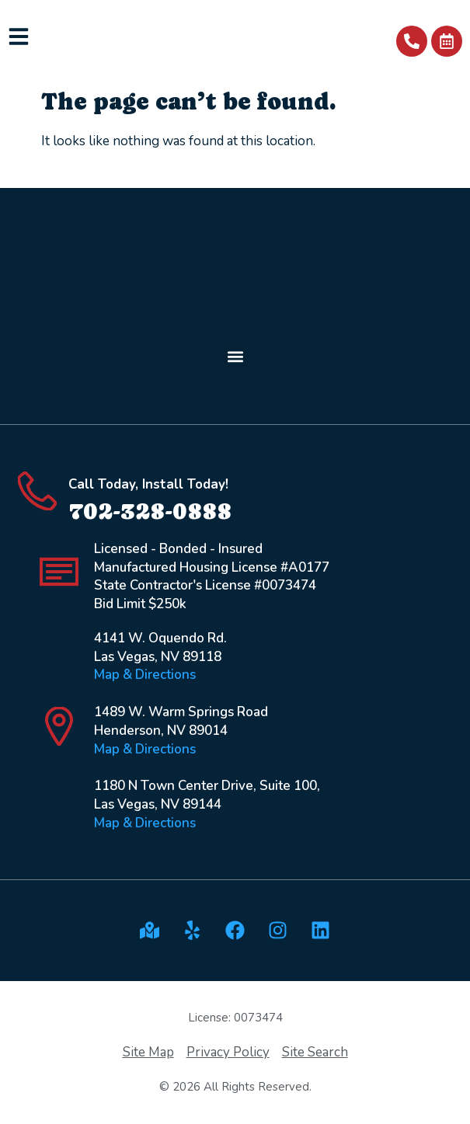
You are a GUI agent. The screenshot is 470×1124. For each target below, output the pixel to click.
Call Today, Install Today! (148, 484)
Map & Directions (145, 675)
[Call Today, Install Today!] (37, 491)
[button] (235, 357)
